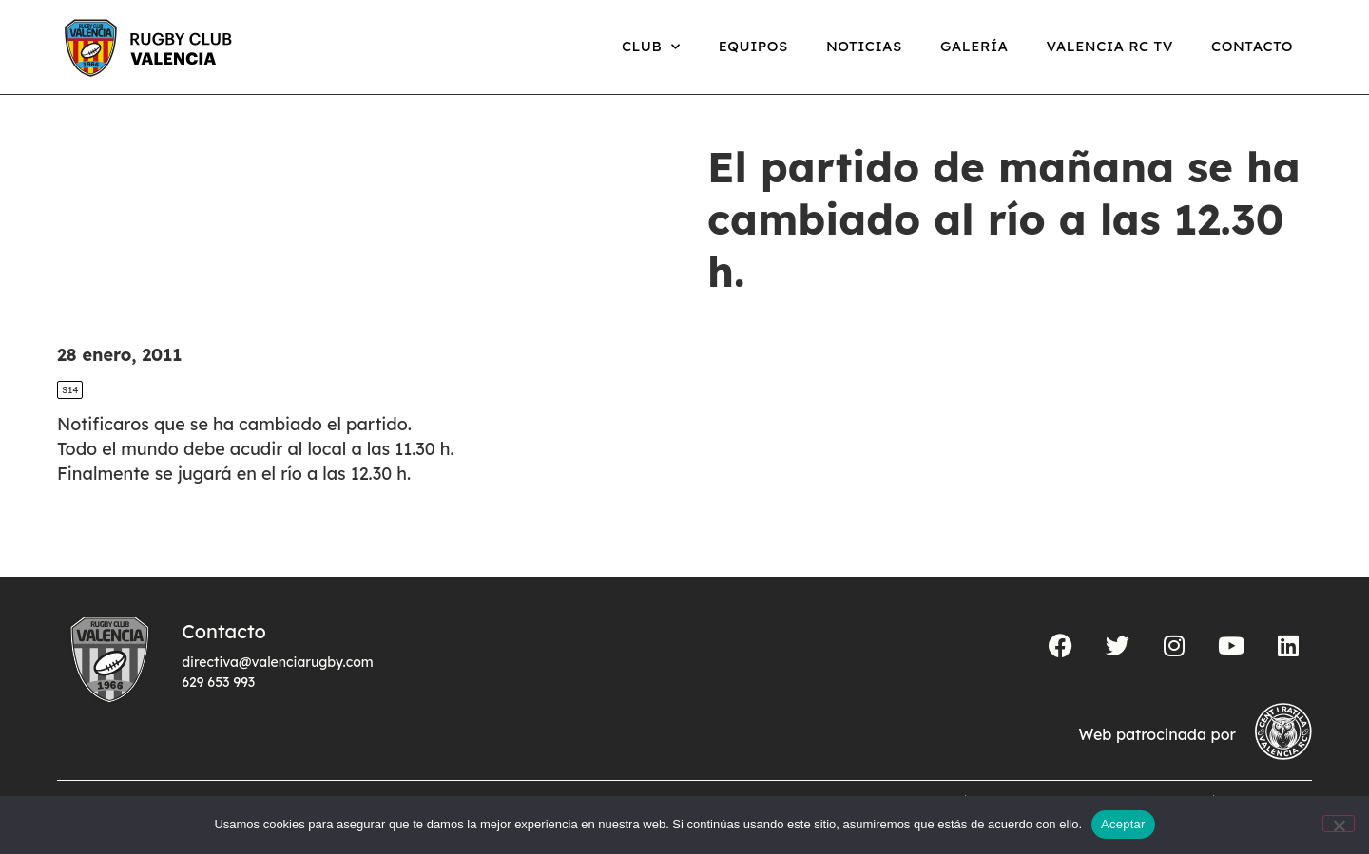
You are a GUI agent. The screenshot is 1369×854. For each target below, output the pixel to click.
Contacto (1252, 46)
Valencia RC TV (1110, 46)
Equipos (753, 46)
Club (651, 47)
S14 (70, 390)
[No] (1338, 823)
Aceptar (1123, 824)
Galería (974, 46)
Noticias (864, 46)
